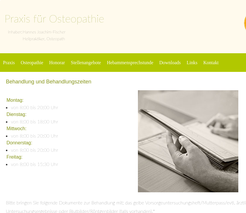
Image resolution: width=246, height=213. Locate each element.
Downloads (170, 62)
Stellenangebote (86, 62)
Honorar (57, 62)
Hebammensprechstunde (130, 62)
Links (192, 62)
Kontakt (211, 62)
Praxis (9, 62)
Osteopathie (32, 62)
